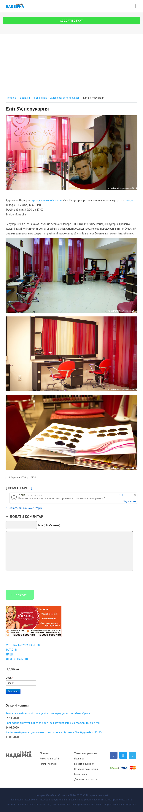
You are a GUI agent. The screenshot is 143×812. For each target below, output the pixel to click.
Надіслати (19, 595)
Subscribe (13, 691)
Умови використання (85, 753)
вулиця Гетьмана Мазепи (47, 200)
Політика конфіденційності (84, 761)
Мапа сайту (80, 774)
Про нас (44, 753)
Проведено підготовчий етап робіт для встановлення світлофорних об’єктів (53, 723)
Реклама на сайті (49, 758)
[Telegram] (132, 755)
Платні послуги (48, 763)
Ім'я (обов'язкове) (49, 525)
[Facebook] (113, 755)
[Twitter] (123, 755)
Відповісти (129, 501)
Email (9, 677)
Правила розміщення (86, 769)
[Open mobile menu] (136, 5)
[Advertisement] (71, 62)
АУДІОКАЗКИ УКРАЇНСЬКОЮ (23, 645)
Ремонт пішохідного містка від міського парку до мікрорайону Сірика (48, 713)
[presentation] (34, 580)
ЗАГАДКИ (11, 649)
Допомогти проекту (85, 779)
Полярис (130, 200)
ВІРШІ (9, 654)
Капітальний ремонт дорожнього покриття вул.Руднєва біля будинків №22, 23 (54, 732)
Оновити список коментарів (24, 508)
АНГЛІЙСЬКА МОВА (17, 659)
